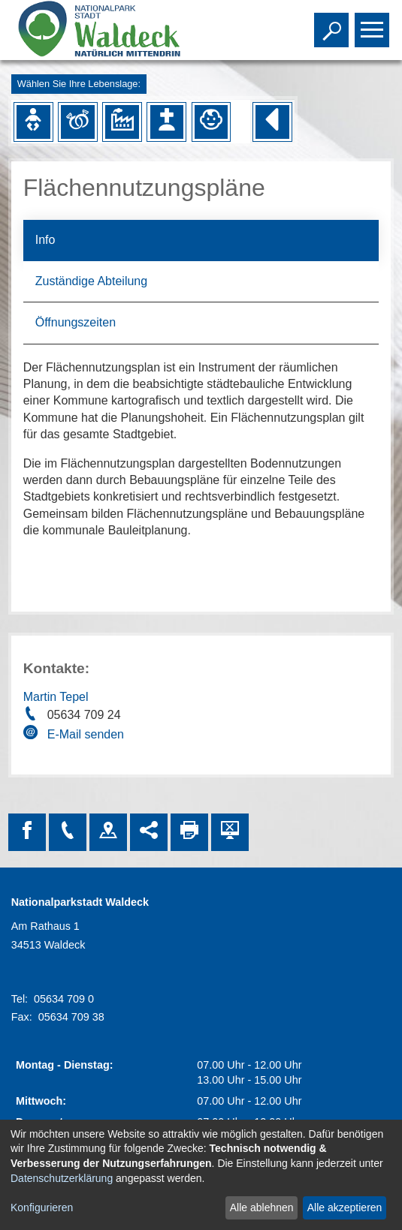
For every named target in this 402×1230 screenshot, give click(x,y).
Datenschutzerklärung (62, 1178)
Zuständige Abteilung (91, 281)
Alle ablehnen (262, 1207)
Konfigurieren (42, 1207)
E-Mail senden (85, 734)
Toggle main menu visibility (374, 23)
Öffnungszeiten (75, 322)
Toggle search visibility (333, 23)
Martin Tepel (56, 696)
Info (45, 239)
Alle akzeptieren (344, 1207)
